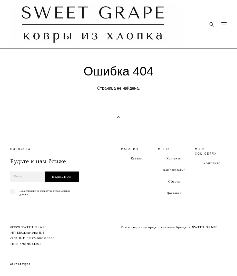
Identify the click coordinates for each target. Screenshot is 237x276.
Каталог (137, 158)
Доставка (174, 193)
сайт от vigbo (20, 264)
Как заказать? (174, 170)
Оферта (174, 181)
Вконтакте (211, 163)
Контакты (174, 158)
